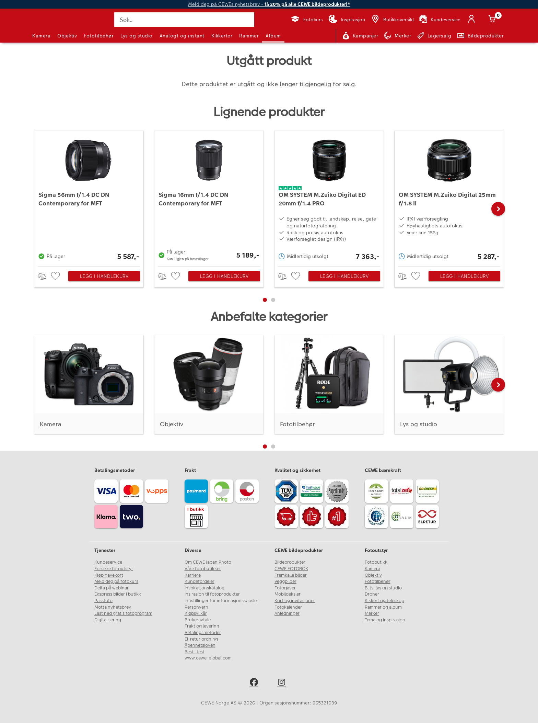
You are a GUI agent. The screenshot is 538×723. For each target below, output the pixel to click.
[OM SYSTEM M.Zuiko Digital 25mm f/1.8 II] (449, 197)
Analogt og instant (182, 35)
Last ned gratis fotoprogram (123, 613)
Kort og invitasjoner (294, 601)
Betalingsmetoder (203, 633)
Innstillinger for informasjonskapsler (221, 601)
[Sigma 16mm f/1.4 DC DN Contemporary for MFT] (209, 197)
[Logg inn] (472, 20)
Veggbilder (285, 581)
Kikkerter (222, 35)
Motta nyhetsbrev (112, 607)
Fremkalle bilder (290, 575)
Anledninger (287, 613)
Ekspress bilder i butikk (117, 594)
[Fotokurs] (306, 20)
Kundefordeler (199, 581)
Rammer (249, 35)
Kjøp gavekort (108, 575)
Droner (372, 594)
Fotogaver (285, 588)
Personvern (196, 607)
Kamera (41, 35)
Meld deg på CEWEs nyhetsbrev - (269, 4)
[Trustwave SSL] (312, 492)
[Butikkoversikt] (392, 20)
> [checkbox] (44, 276)
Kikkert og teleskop (384, 601)
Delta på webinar (111, 588)
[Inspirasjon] (346, 20)
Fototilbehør (99, 35)
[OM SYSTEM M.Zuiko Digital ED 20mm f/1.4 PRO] (329, 197)
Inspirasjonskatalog (204, 588)
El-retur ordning (201, 639)
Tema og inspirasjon (385, 620)
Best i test (194, 652)
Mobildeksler (287, 594)
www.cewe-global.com (208, 658)
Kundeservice (108, 562)
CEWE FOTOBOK (291, 569)
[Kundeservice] (439, 20)
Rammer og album (383, 607)
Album (273, 35)
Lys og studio (136, 35)
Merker (372, 613)
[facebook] (255, 683)
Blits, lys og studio (383, 588)
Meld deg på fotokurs (116, 581)
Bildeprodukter (289, 562)
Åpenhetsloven (200, 645)
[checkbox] (56, 276)
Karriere (193, 575)
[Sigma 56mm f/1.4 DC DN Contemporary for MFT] (88, 197)
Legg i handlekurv (104, 276)
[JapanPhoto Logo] (50, 25)
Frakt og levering (202, 626)
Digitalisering (107, 620)
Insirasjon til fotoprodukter (212, 594)
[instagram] (283, 683)
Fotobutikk (376, 562)
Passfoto (103, 601)
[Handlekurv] (493, 20)
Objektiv (67, 35)
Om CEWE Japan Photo (208, 562)
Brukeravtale (198, 620)
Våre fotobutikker (203, 569)
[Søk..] (184, 19)
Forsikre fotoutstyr (113, 569)
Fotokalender (288, 607)
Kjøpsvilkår (196, 613)
